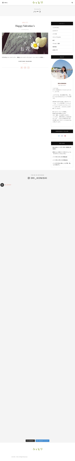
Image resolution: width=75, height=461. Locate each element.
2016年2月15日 (25, 29)
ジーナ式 (55, 34)
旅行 (54, 40)
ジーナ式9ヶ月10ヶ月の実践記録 (60, 160)
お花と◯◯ (25, 22)
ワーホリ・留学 (56, 43)
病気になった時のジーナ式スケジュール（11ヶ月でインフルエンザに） (62, 152)
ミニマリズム (56, 27)
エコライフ (55, 30)
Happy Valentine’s (25, 26)
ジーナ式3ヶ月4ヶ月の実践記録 (60, 157)
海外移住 (55, 47)
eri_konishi (39, 178)
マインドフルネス (57, 37)
